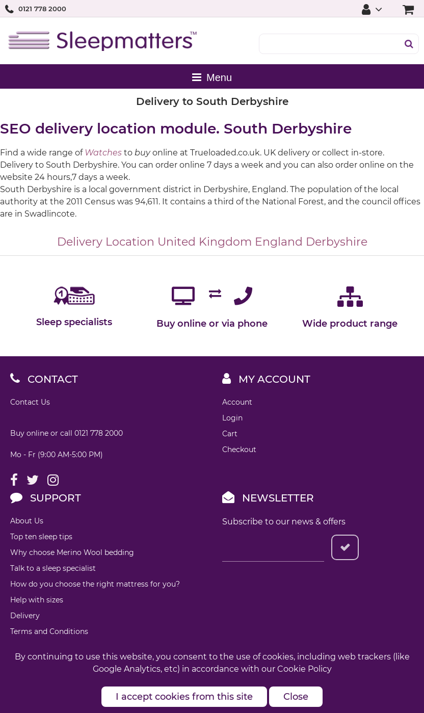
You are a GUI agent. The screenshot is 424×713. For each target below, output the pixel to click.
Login (232, 417)
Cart (229, 433)
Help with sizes (36, 599)
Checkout (239, 449)
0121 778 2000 (42, 9)
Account (237, 402)
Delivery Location (105, 242)
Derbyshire (336, 242)
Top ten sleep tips (41, 536)
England (279, 242)
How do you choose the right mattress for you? (95, 584)
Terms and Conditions (49, 631)
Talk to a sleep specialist (53, 568)
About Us (26, 520)
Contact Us (30, 402)
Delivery (25, 615)
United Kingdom (204, 242)
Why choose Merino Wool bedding (72, 552)
